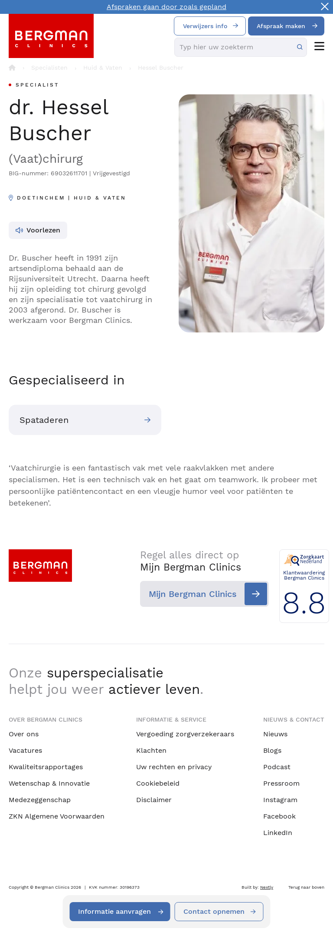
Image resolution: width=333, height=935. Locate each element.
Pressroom (281, 783)
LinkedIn (277, 833)
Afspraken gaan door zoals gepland (166, 7)
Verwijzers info (205, 26)
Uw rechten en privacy (174, 767)
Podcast (277, 767)
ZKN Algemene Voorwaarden (56, 816)
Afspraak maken (281, 26)
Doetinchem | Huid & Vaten (71, 198)
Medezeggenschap (40, 800)
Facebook (279, 816)
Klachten (151, 750)
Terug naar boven (306, 887)
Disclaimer (154, 800)
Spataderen (44, 420)
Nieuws (275, 734)
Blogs (272, 750)
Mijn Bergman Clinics (188, 594)
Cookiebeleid (158, 783)
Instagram (280, 800)
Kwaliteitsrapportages (46, 767)
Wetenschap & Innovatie (49, 783)
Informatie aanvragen (114, 911)
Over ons (24, 734)
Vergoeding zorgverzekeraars (185, 734)
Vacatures (25, 750)
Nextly (266, 887)
